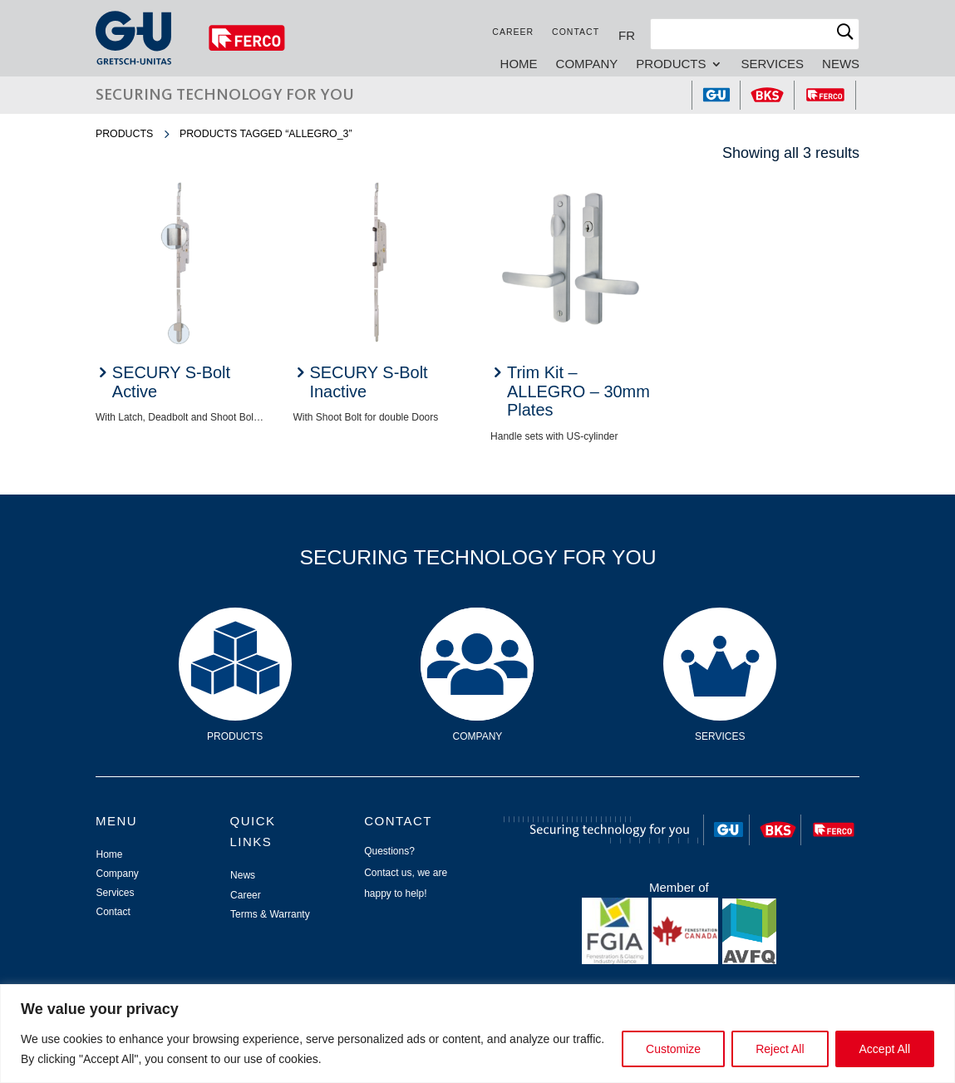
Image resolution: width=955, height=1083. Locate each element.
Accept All (884, 1049)
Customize (673, 1049)
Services (772, 64)
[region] (477, 1033)
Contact (575, 32)
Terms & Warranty (270, 914)
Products (671, 64)
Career (513, 32)
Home (519, 64)
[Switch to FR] (626, 35)
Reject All (780, 1049)
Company (587, 64)
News (840, 64)
